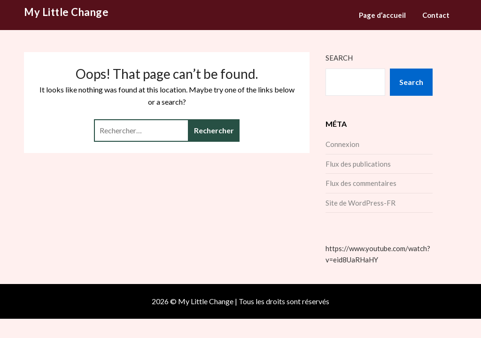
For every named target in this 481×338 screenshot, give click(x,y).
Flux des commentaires (361, 183)
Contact (436, 15)
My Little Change (66, 12)
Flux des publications (358, 164)
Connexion (342, 144)
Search (339, 58)
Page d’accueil (382, 15)
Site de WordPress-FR (361, 203)
